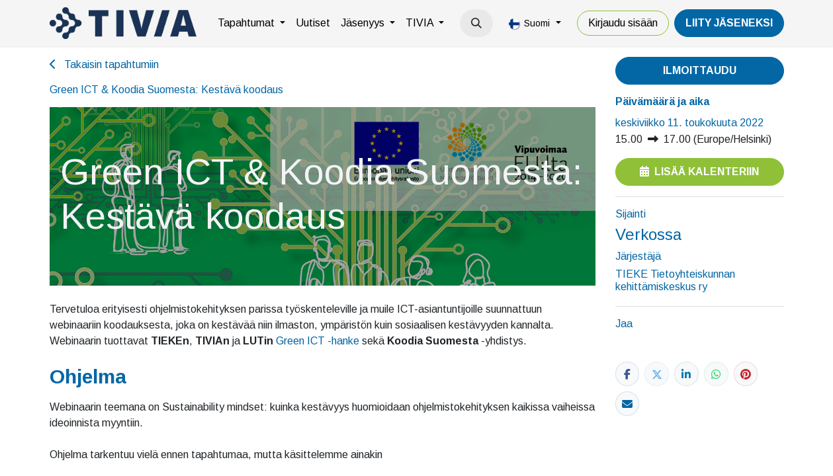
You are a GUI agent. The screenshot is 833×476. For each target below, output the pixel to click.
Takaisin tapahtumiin (104, 64)
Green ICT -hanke (317, 340)
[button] (476, 23)
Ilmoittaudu (699, 70)
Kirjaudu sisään (623, 22)
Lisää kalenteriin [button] (699, 171)
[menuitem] (251, 23)
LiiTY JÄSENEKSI (729, 22)
